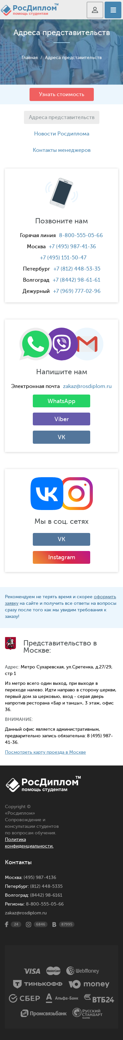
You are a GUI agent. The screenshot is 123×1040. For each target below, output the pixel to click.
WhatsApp (61, 401)
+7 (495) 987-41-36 (72, 247)
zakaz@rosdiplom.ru (87, 386)
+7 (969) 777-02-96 (77, 291)
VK (61, 437)
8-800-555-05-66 (81, 235)
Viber (61, 419)
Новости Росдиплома (61, 134)
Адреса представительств (73, 57)
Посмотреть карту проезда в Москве (45, 752)
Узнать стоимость (61, 94)
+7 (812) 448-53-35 (76, 269)
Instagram (61, 557)
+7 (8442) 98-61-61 (76, 280)
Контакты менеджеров (62, 150)
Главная (30, 57)
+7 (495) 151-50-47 (63, 258)
